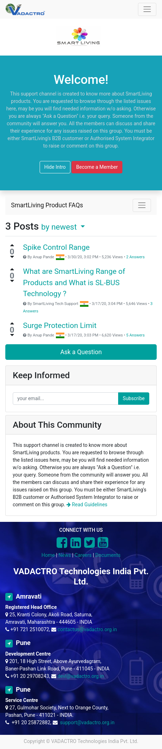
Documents (107, 555)
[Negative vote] (12, 257)
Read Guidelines (87, 504)
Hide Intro (55, 167)
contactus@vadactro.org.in (87, 629)
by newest (60, 226)
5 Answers (135, 335)
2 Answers (135, 257)
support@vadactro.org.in (87, 722)
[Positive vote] (12, 245)
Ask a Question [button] (81, 352)
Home (48, 555)
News (64, 555)
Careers (83, 555)
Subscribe (134, 398)
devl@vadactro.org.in (81, 676)
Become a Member (97, 167)
